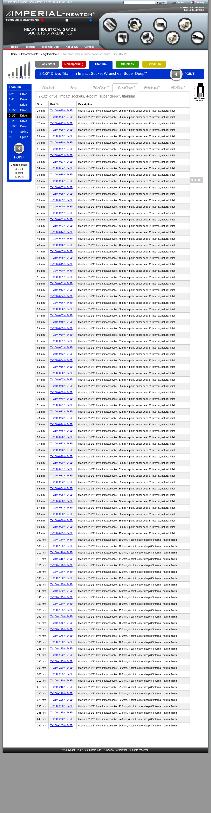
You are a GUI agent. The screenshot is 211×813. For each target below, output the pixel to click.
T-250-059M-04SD (61, 350)
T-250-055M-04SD (61, 322)
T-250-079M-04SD (61, 490)
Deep (74, 87)
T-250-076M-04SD (61, 469)
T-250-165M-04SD (61, 673)
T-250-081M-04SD (61, 504)
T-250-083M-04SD (61, 518)
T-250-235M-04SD (61, 771)
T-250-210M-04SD (61, 736)
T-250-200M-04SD (61, 722)
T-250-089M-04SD (61, 560)
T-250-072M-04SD (61, 441)
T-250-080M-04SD (61, 497)
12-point (19, 176)
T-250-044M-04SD (61, 244)
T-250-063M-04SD (61, 378)
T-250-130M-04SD (61, 624)
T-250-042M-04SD (61, 230)
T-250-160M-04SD (61, 666)
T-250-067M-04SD (61, 406)
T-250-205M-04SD (61, 729)
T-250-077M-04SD (61, 476)
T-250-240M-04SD (61, 778)
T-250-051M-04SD (61, 293)
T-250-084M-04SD (61, 525)
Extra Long (151, 87)
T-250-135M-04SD (61, 631)
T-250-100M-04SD (61, 581)
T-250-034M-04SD (61, 174)
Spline (18, 131)
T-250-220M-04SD (61, 750)
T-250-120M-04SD (61, 610)
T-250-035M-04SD (61, 181)
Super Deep (125, 87)
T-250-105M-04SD (61, 588)
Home (14, 54)
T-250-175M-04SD (61, 687)
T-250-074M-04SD (61, 455)
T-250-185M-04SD (61, 701)
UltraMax (177, 87)
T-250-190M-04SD (61, 708)
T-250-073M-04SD (61, 448)
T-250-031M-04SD (61, 153)
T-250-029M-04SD (61, 139)
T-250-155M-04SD (61, 659)
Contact (181, 2)
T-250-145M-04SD (61, 645)
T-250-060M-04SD (61, 357)
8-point (19, 172)
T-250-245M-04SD (61, 785)
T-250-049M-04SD (61, 279)
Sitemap (200, 2)
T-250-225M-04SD (61, 757)
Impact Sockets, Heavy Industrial (39, 54)
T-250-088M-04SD (61, 553)
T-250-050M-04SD (61, 286)
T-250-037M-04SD (61, 195)
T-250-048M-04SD (61, 272)
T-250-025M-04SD (61, 111)
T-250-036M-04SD (61, 188)
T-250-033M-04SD (61, 167)
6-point (19, 169)
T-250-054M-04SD (61, 315)
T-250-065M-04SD (61, 392)
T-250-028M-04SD (61, 132)
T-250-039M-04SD (61, 209)
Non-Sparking (73, 64)
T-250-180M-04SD (61, 694)
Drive (18, 94)
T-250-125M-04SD (61, 617)
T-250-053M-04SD (61, 307)
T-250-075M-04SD (61, 462)
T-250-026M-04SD (61, 118)
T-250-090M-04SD (61, 567)
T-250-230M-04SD (61, 764)
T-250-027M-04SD (61, 125)
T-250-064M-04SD (61, 385)
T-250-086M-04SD (61, 539)
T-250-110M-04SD (61, 596)
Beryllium (154, 64)
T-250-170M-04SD (61, 680)
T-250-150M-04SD (61, 652)
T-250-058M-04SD (61, 343)
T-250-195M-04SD (61, 715)
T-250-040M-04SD (61, 216)
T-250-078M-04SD (61, 483)
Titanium (101, 64)
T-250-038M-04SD (61, 202)
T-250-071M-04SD (61, 434)
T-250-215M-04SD (61, 743)
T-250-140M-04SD (61, 638)
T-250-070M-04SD (61, 427)
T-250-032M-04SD (61, 160)
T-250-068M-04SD (61, 413)
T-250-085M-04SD (61, 532)
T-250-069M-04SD (61, 420)
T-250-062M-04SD (61, 371)
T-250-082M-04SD (61, 511)
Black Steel (47, 64)
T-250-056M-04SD (61, 329)
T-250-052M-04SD (61, 300)
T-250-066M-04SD (61, 399)
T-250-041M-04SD (61, 223)
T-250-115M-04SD (61, 603)
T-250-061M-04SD (61, 364)
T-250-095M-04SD (61, 574)
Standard (48, 87)
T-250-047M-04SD (61, 265)
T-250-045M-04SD (61, 251)
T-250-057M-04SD (61, 336)
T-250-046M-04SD (61, 258)
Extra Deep (100, 87)
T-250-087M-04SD (61, 546)
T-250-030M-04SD (61, 146)
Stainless (127, 64)
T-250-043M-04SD (61, 237)
